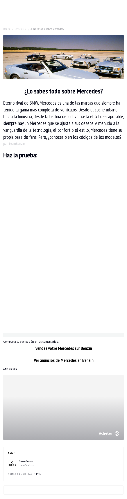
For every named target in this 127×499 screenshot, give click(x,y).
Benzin (7, 29)
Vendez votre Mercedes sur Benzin (63, 348)
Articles (19, 29)
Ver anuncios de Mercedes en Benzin (63, 360)
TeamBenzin (26, 461)
